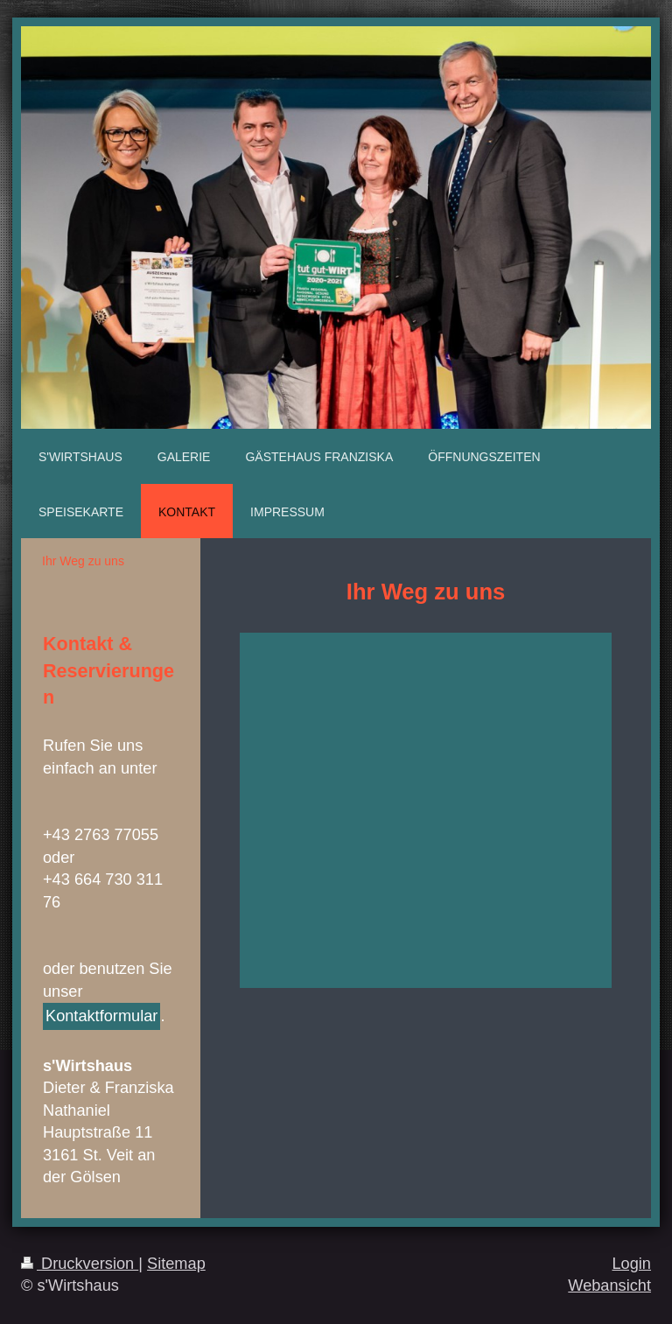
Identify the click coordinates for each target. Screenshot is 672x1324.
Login (631, 1263)
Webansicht (609, 1285)
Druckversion (79, 1263)
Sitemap (176, 1263)
